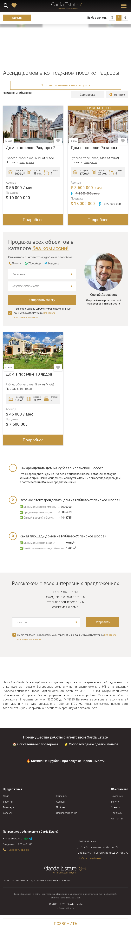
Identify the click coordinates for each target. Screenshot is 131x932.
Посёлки (61, 807)
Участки (8, 801)
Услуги (115, 801)
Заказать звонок (19, 849)
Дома (6, 796)
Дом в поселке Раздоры (94, 148)
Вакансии (116, 812)
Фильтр (17, 17)
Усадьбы (8, 812)
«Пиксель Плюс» (65, 908)
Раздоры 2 (27, 162)
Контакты (117, 818)
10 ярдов (26, 389)
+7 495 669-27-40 (65, 592)
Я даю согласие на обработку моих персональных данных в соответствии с (42, 313)
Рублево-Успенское (20, 158)
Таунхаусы (9, 807)
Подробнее (33, 219)
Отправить (102, 622)
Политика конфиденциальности (65, 897)
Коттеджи (61, 796)
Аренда (60, 801)
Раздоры (90, 162)
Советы (115, 807)
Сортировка (87, 94)
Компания (117, 796)
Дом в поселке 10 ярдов (29, 374)
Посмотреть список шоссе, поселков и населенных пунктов (36, 880)
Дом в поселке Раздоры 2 (31, 148)
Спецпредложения (66, 812)
